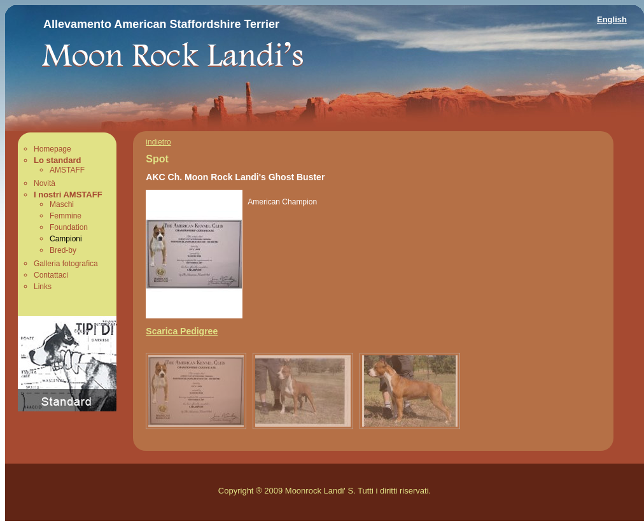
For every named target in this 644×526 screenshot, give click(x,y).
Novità (44, 183)
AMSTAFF (67, 170)
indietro (158, 142)
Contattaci (51, 275)
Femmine (65, 215)
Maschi (62, 204)
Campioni (66, 238)
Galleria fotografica (66, 263)
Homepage (52, 149)
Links (43, 286)
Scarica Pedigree (182, 331)
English (612, 19)
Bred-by (63, 250)
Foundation (69, 227)
